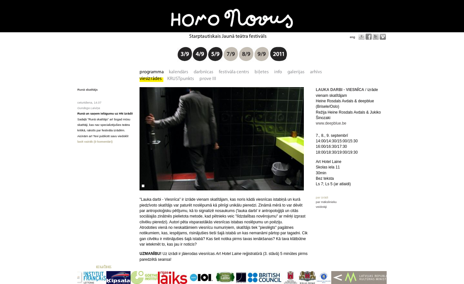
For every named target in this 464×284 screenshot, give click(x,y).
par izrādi (322, 197)
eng (352, 37)
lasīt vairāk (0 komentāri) (94, 141)
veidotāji (321, 206)
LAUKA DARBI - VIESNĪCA (340, 89)
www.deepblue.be (331, 123)
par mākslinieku (326, 202)
